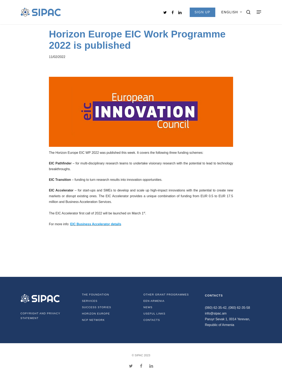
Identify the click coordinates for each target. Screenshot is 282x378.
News (147, 307)
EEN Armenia (154, 300)
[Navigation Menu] (259, 12)
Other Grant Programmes (166, 294)
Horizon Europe (96, 313)
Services (89, 300)
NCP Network (93, 319)
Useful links (154, 313)
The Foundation (95, 294)
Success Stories (96, 307)
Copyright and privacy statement (40, 316)
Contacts (151, 319)
